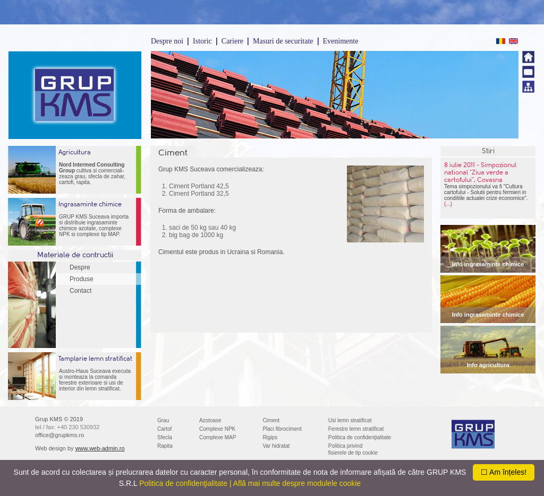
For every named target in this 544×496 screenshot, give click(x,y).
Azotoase (210, 420)
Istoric (202, 41)
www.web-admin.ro (100, 448)
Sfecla (164, 437)
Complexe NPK (217, 429)
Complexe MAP (217, 437)
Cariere (232, 41)
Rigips (269, 437)
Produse (82, 279)
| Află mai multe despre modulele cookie (295, 483)
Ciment (270, 420)
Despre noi (167, 41)
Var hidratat (276, 446)
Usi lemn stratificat (350, 420)
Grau (163, 420)
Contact (80, 290)
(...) (448, 204)
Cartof (164, 429)
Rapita (165, 446)
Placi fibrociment (281, 429)
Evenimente (341, 41)
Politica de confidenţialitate (359, 437)
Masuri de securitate (283, 41)
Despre (80, 267)
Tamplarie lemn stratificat (95, 358)
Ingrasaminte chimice (90, 204)
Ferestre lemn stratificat (356, 429)
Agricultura (74, 152)
